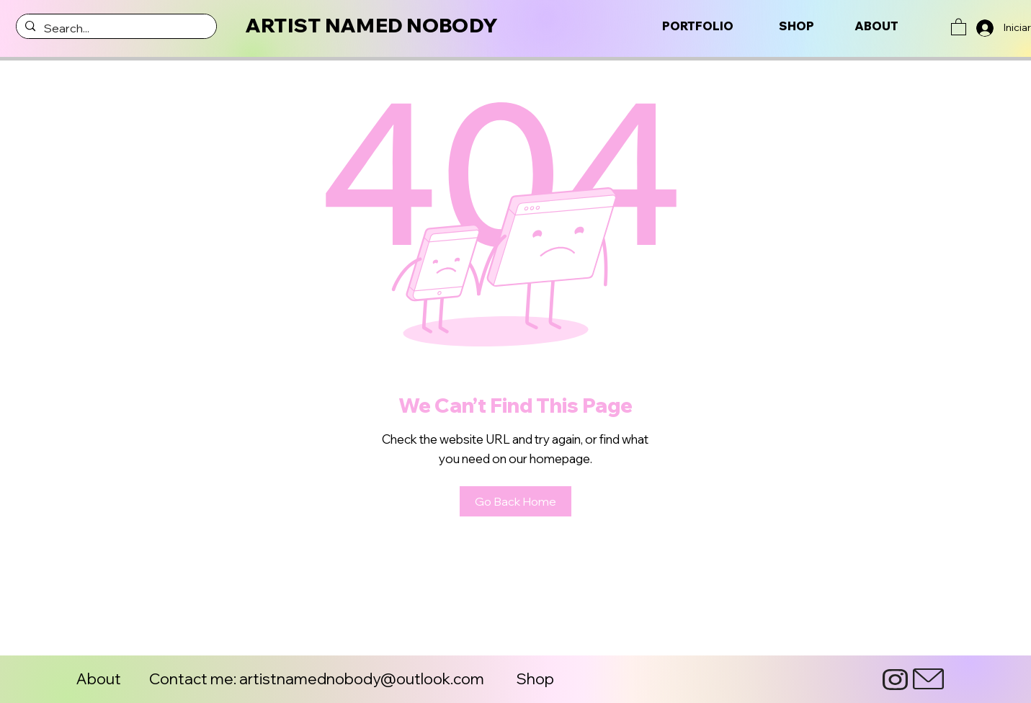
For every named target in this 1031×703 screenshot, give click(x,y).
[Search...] (115, 28)
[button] (958, 26)
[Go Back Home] (515, 501)
